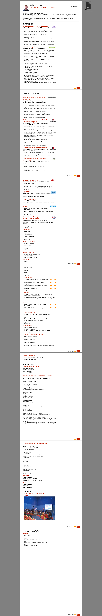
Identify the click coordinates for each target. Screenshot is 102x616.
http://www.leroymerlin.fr (33, 422)
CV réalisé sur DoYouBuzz (28, 19)
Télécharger (88, 6)
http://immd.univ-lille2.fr (28, 391)
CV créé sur (71, 88)
